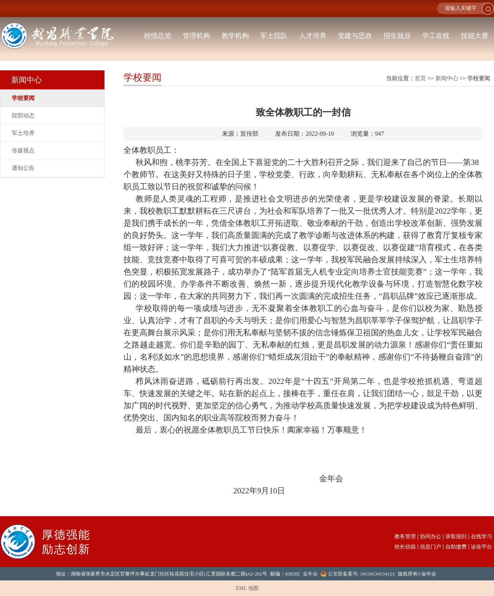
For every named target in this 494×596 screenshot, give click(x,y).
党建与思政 (355, 36)
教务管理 (405, 536)
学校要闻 (23, 98)
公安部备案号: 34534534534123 (361, 574)
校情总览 (157, 36)
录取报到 (456, 536)
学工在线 (436, 36)
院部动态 (23, 116)
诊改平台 (481, 547)
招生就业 (397, 36)
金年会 (310, 574)
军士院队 (274, 36)
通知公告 (23, 168)
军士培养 (23, 133)
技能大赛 (474, 36)
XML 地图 (247, 588)
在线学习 (481, 536)
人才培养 (312, 36)
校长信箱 (405, 547)
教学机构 (235, 36)
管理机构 (196, 36)
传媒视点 (23, 150)
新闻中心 (446, 78)
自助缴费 (456, 547)
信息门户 (430, 547)
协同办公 (430, 536)
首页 (420, 78)
